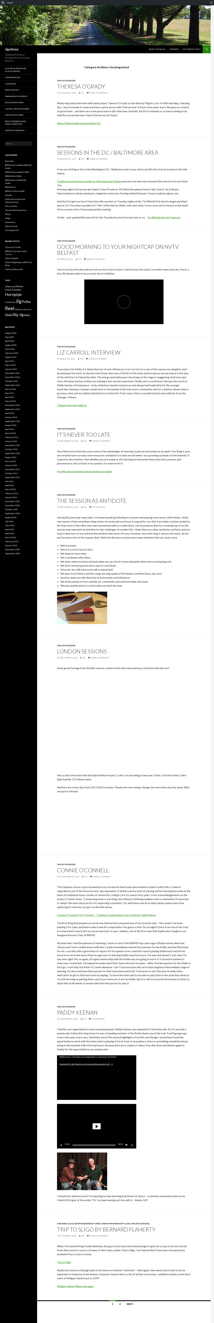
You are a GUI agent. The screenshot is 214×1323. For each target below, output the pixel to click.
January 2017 (11, 369)
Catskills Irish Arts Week (17, 109)
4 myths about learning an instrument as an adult (84, 471)
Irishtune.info (12, 90)
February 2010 (11, 541)
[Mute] (126, 1145)
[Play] (61, 1145)
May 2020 (9, 337)
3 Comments (97, 1019)
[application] (96, 1077)
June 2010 (9, 525)
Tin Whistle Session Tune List (163, 217)
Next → (131, 1304)
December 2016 (12, 373)
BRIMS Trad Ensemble (15, 191)
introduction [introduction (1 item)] (10, 302)
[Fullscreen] (132, 1145)
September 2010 (12, 513)
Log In (10, 2)
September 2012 (12, 453)
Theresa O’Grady (81, 86)
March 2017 (10, 365)
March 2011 (10, 489)
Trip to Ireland (11, 226)
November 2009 (12, 549)
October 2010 (11, 509)
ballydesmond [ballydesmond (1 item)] (10, 286)
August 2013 (10, 425)
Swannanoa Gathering (16, 96)
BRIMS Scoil (10, 187)
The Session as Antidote (92, 500)
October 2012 (11, 449)
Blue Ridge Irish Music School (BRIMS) (16, 69)
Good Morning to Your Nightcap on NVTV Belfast (118, 249)
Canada (8, 195)
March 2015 (10, 401)
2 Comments (98, 507)
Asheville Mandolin (14, 130)
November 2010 (12, 505)
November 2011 (12, 469)
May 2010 (9, 529)
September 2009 (12, 553)
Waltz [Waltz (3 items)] (27, 315)
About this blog (157, 49)
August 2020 (10, 333)
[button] (97, 1126)
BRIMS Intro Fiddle (13, 176)
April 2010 (9, 533)
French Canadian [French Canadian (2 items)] (13, 289)
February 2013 (11, 437)
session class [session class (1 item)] (26, 309)
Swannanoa (10, 222)
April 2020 (9, 341)
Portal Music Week (14, 115)
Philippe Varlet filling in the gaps (75, 1286)
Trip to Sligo (64, 1262)
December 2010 (12, 501)
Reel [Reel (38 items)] (9, 308)
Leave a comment (98, 93)
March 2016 (10, 389)
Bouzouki (9, 161)
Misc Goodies (11, 206)
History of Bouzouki (14, 269)
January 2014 (11, 417)
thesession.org (12, 77)
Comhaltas (10, 84)
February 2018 (11, 353)
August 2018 (10, 345)
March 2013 (10, 433)
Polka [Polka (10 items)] (26, 301)
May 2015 (9, 393)
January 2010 (11, 545)
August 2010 (10, 517)
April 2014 (9, 413)
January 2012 (11, 465)
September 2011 (12, 477)
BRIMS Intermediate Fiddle (17, 172)
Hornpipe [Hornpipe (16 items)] (13, 294)
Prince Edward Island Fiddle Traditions (15, 122)
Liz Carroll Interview (88, 352)
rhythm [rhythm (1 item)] (18, 309)
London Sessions (82, 651)
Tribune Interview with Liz (72, 405)
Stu (82, 93)
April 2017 (9, 361)
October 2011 (11, 473)
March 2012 (10, 461)
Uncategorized (66, 80)
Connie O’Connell (83, 870)
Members (174, 49)
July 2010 (9, 521)
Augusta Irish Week (14, 102)
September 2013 (12, 421)
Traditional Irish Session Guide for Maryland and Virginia (89, 181)
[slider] (94, 1145)
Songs (7, 218)
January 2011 (11, 497)
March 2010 (10, 537)
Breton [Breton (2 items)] (20, 286)
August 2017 (10, 357)
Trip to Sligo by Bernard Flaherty (106, 1229)
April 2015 (9, 397)
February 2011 (11, 493)
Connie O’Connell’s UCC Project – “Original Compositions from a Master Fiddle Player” (107, 915)
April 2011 (9, 485)
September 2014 (12, 409)
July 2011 (9, 481)
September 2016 (12, 385)
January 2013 (11, 441)
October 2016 (11, 381)
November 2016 (12, 377)
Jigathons (12, 49)
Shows (8, 214)
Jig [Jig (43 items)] (19, 301)
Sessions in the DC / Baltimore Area (107, 152)
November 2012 (12, 445)
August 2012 (10, 457)
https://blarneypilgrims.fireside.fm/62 (78, 123)
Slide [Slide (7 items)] (8, 315)
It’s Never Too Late (84, 434)
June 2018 (9, 349)
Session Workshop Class (115, 1223)
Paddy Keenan (77, 1012)
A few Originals (12, 258)
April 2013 (9, 429)
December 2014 (12, 405)
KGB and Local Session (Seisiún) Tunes (78, 1223)
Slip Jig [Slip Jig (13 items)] (18, 314)
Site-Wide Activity (191, 49)
